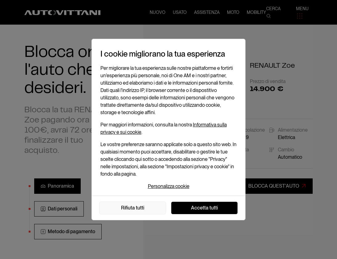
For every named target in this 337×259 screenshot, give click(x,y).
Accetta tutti (204, 208)
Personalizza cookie (168, 186)
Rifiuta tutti (132, 208)
